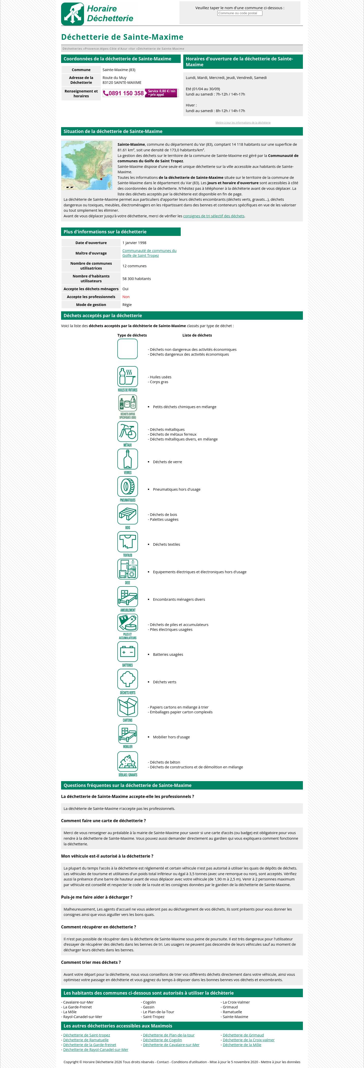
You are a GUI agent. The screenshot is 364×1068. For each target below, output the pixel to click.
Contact (163, 1062)
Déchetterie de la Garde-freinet (89, 1044)
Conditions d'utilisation (189, 1062)
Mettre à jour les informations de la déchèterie (243, 122)
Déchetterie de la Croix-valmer (249, 1039)
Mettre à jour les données (280, 1062)
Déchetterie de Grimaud (243, 1035)
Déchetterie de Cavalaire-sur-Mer (171, 1044)
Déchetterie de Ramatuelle (85, 1039)
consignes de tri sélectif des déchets (213, 215)
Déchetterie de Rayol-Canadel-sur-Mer (95, 1049)
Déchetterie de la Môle (242, 1044)
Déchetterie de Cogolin (162, 1039)
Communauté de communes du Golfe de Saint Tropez (149, 253)
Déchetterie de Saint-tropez (86, 1035)
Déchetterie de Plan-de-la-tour (169, 1035)
